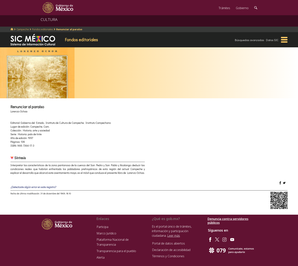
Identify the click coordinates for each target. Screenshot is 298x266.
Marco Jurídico (106, 233)
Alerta (101, 257)
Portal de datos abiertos (168, 243)
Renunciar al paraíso (69, 29)
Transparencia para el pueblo (116, 251)
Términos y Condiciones (168, 256)
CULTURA (49, 19)
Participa (102, 227)
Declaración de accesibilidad (171, 250)
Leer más (173, 235)
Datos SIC (272, 40)
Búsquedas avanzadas (249, 40)
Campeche (23, 29)
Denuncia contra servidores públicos (228, 221)
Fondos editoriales (42, 29)
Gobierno (242, 8)
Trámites (224, 8)
